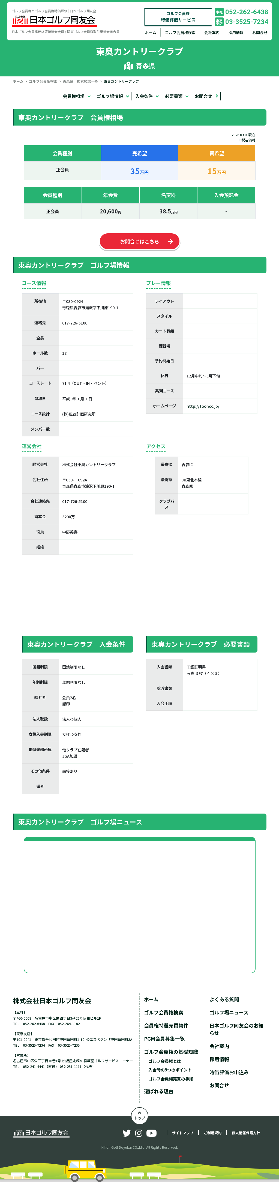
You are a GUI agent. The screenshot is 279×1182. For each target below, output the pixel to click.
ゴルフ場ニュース (228, 1012)
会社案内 (212, 32)
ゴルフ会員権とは (164, 1061)
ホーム (150, 32)
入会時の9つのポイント (170, 1070)
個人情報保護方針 (246, 1132)
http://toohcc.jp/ (203, 406)
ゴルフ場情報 (110, 96)
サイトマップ (182, 1132)
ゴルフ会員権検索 (180, 32)
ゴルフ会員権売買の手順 (170, 1079)
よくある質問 (224, 999)
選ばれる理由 (158, 1091)
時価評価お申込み (229, 1072)
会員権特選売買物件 (166, 1025)
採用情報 (236, 32)
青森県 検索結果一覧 (80, 81)
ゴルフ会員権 (178, 17)
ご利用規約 (212, 1132)
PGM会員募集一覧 (164, 1038)
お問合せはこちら (139, 241)
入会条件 (144, 96)
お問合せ (260, 32)
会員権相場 (74, 96)
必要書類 (173, 96)
